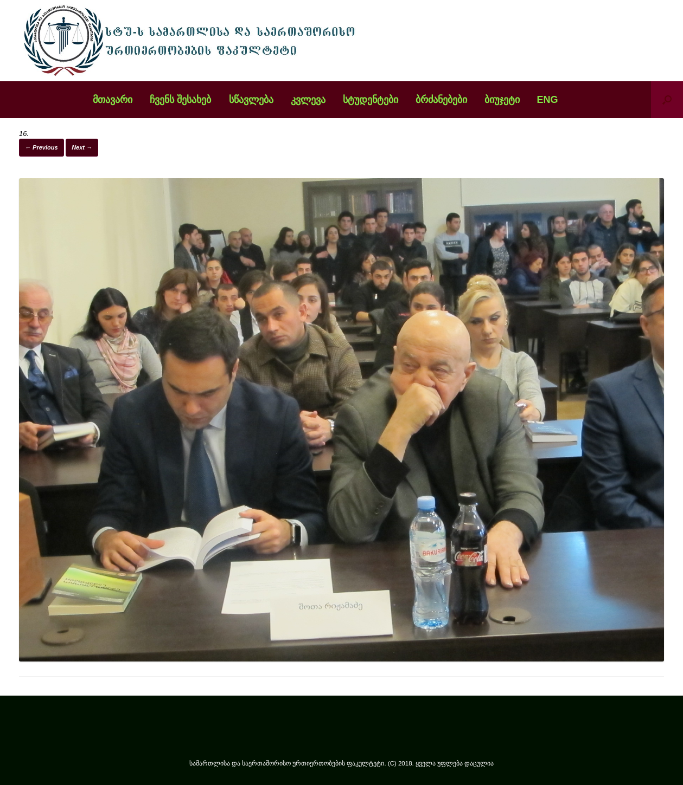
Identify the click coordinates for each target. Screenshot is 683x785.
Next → (82, 147)
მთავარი (112, 99)
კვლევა (308, 99)
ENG (547, 99)
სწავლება (251, 99)
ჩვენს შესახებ (180, 99)
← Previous (41, 147)
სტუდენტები (370, 99)
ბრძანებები (441, 99)
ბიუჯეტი (502, 99)
